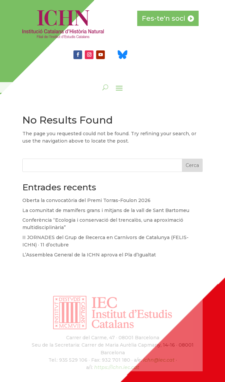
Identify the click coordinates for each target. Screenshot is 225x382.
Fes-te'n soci (163, 18)
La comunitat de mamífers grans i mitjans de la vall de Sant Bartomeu (105, 210)
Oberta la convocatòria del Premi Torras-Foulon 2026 (86, 200)
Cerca (192, 165)
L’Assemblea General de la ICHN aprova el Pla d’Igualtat (89, 255)
